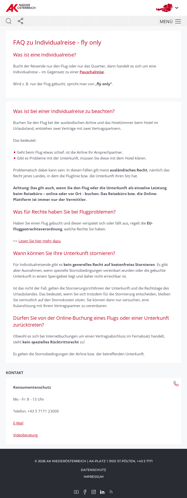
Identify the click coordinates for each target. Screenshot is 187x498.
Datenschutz (93, 470)
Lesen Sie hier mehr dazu (40, 240)
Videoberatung (25, 434)
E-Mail (18, 423)
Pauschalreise (92, 71)
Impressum (93, 477)
